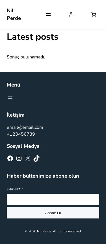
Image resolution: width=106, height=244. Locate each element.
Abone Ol (53, 213)
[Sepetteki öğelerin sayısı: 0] (93, 14)
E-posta (15, 189)
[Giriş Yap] (71, 14)
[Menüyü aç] (48, 14)
